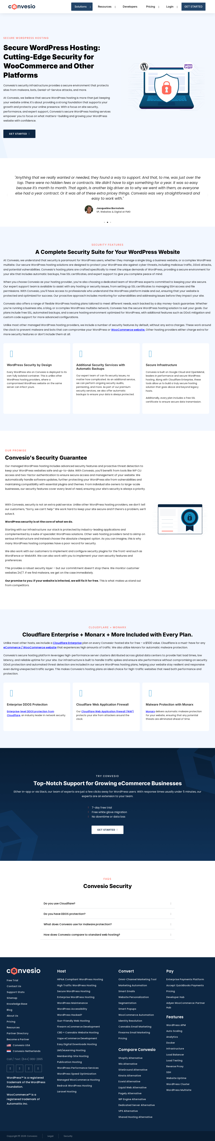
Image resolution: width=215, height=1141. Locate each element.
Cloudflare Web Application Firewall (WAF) (107, 711)
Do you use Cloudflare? (59, 903)
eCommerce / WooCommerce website (29, 647)
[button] (7, 195)
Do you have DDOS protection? (64, 914)
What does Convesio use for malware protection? (78, 924)
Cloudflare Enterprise (67, 643)
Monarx (150, 711)
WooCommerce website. (128, 330)
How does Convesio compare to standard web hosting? (82, 935)
